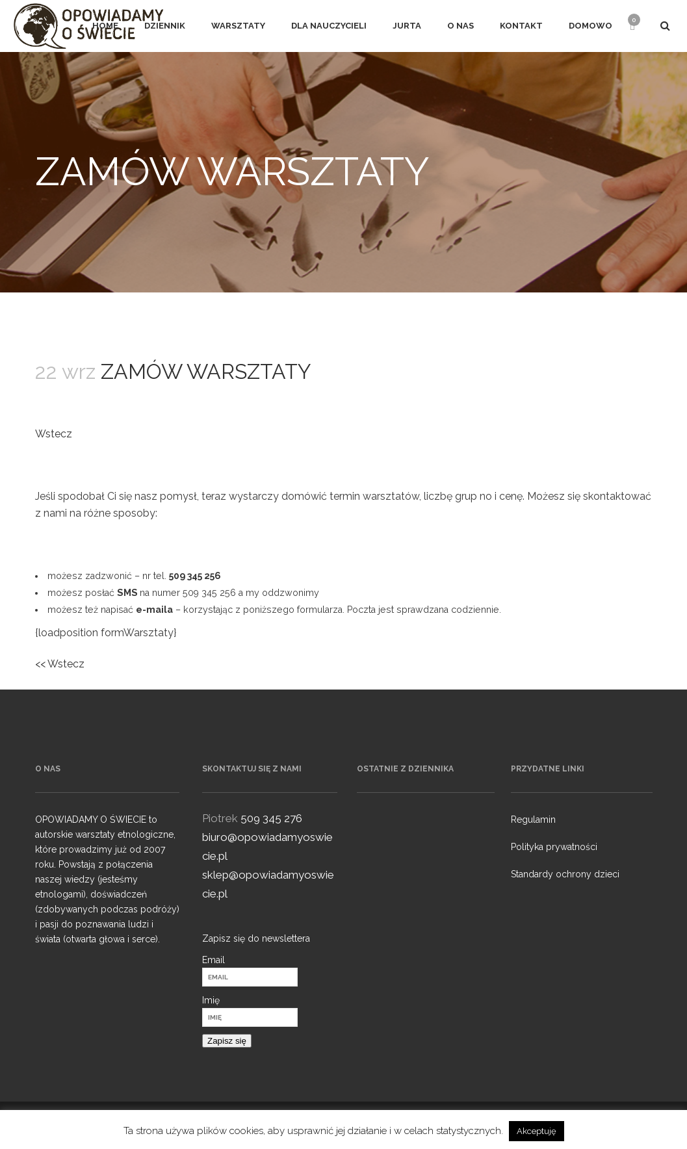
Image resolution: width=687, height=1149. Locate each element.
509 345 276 (271, 818)
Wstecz (53, 434)
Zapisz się (226, 1041)
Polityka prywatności (554, 847)
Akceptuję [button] (536, 1131)
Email (213, 960)
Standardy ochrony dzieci (565, 874)
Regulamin (533, 819)
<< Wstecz (59, 664)
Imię (211, 1000)
